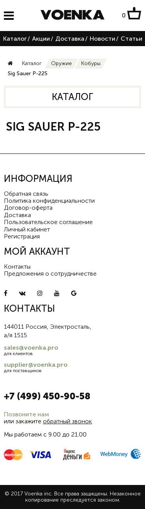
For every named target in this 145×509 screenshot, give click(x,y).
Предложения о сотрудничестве (50, 273)
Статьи (131, 38)
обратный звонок (67, 421)
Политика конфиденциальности (49, 200)
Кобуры (91, 63)
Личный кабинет (27, 229)
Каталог (15, 38)
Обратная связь (26, 193)
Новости (102, 38)
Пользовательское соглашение (48, 222)
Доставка (69, 38)
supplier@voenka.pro (36, 364)
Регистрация (22, 236)
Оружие (61, 63)
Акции (41, 38)
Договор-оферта (28, 207)
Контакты (17, 266)
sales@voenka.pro (31, 347)
